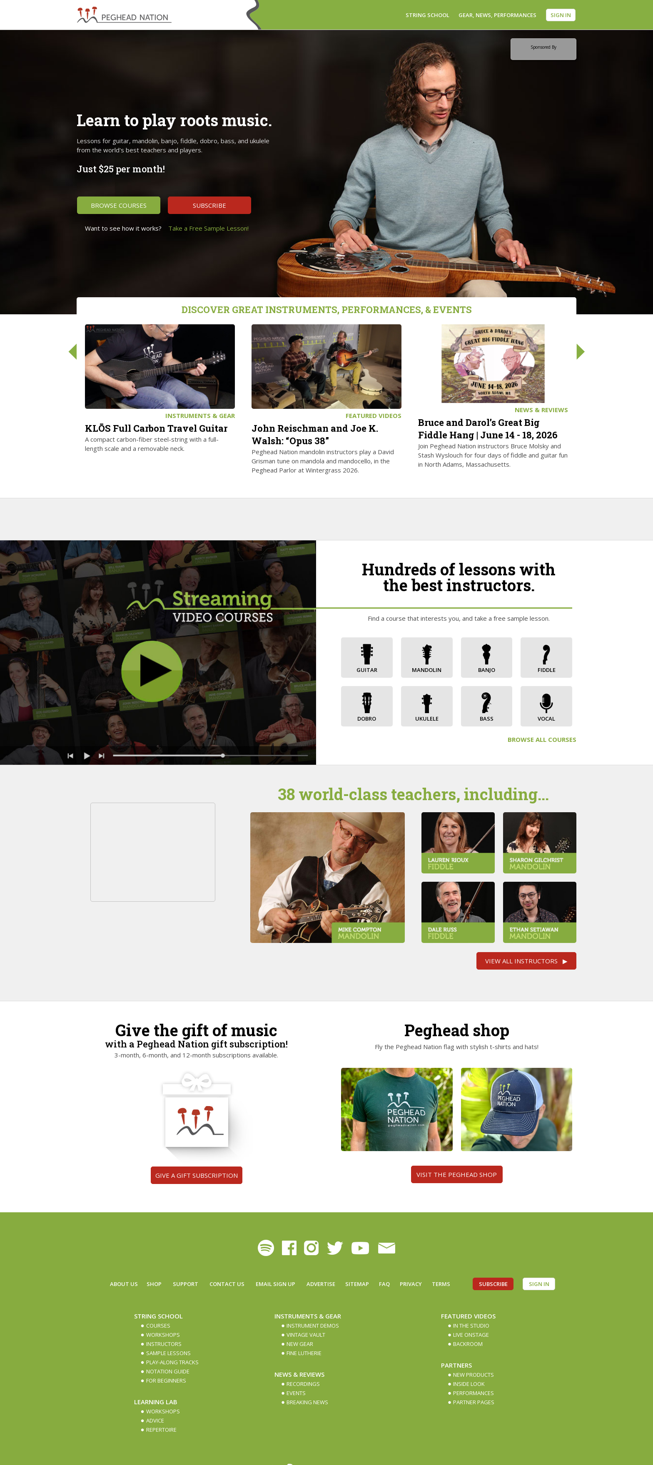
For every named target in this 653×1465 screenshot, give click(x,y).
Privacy (411, 1284)
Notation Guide (167, 1371)
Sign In (561, 15)
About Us (124, 1284)
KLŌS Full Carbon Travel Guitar (156, 428)
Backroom (468, 1344)
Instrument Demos (313, 1325)
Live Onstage (471, 1334)
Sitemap (357, 1284)
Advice (155, 1420)
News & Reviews (541, 409)
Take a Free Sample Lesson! (208, 228)
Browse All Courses (542, 739)
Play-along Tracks (172, 1362)
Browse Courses (119, 205)
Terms (441, 1284)
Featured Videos (373, 415)
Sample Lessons (168, 1353)
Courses (158, 1325)
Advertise (321, 1284)
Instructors (164, 1344)
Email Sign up (275, 1284)
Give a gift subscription (196, 1175)
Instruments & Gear (200, 415)
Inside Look (469, 1384)
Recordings (303, 1384)
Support (185, 1284)
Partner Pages (473, 1402)
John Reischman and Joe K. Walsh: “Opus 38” (315, 434)
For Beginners (166, 1380)
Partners (456, 1365)
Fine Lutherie (304, 1353)
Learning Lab (155, 1402)
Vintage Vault (306, 1334)
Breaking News (307, 1402)
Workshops (163, 1334)
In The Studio (471, 1325)
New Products (473, 1374)
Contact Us (226, 1284)
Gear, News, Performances (497, 15)
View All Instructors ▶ (526, 961)
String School (427, 15)
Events (296, 1393)
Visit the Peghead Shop (456, 1174)
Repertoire (161, 1429)
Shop (154, 1284)
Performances (473, 1393)
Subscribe (209, 205)
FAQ (384, 1284)
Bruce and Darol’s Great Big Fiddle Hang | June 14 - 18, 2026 (488, 428)
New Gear (300, 1344)
